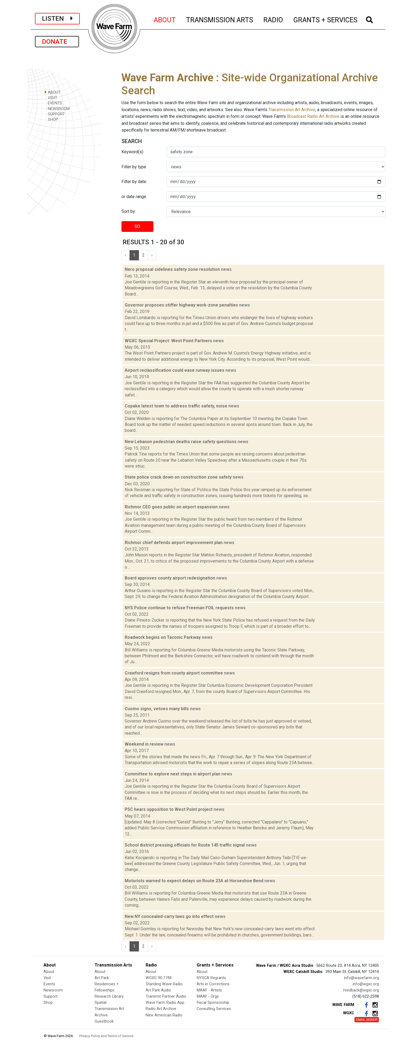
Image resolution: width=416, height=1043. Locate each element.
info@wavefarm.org (361, 978)
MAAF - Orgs (208, 996)
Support (51, 996)
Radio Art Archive (161, 1008)
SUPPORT (54, 113)
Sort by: (128, 211)
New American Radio (164, 1015)
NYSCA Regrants (211, 978)
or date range (133, 196)
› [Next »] (152, 255)
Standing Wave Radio (164, 984)
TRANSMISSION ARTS (219, 19)
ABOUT (165, 19)
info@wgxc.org (366, 984)
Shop (48, 1002)
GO (137, 226)
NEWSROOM (57, 108)
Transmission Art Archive (291, 109)
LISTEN (57, 18)
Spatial (100, 1002)
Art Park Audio (158, 990)
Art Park (102, 978)
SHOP (51, 119)
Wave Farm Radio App (165, 1002)
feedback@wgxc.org (361, 990)
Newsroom (53, 990)
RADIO (273, 19)
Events (49, 984)
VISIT (50, 97)
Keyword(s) (132, 151)
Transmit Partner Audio (166, 996)
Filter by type (133, 166)
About (49, 971)
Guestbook (104, 1021)
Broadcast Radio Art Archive (313, 116)
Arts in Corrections (213, 984)
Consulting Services (214, 1008)
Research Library (109, 996)
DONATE (57, 41)
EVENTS (53, 102)
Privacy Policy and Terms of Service (106, 1036)
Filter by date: (134, 181)
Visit (47, 978)
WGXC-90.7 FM (158, 978)
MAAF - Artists (209, 990)
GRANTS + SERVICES (326, 19)
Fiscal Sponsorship (213, 1002)
